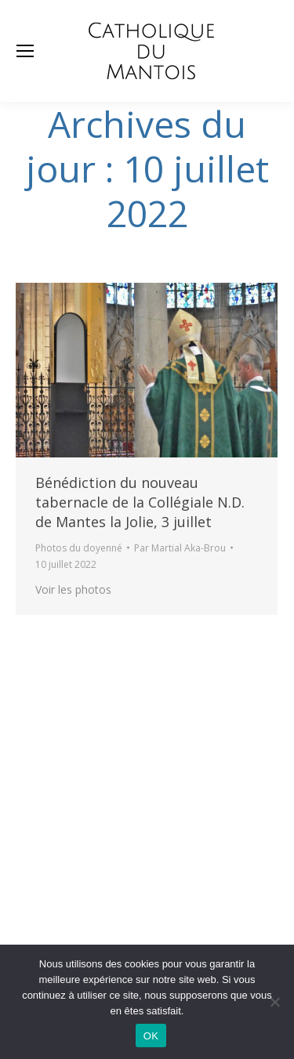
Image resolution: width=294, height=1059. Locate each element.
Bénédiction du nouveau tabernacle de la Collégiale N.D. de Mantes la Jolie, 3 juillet (140, 502)
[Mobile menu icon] (25, 51)
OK (150, 1036)
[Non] (274, 1002)
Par (180, 548)
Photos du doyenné (78, 548)
